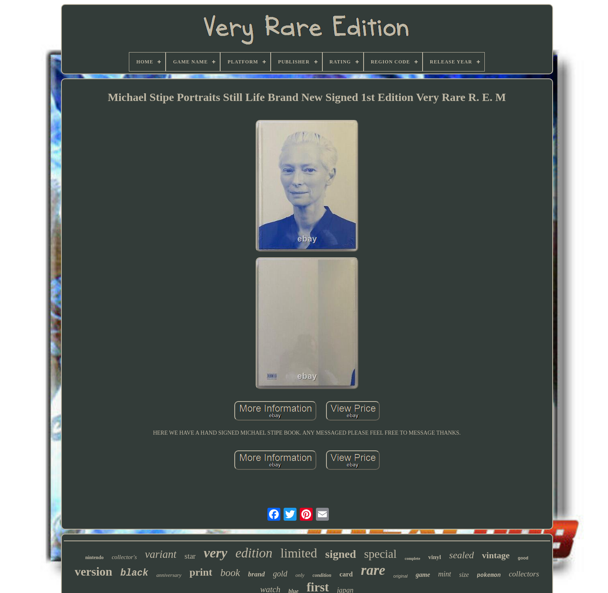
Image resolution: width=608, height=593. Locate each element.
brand (256, 574)
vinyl (434, 557)
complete (412, 558)
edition (254, 553)
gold (280, 573)
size (464, 574)
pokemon (489, 575)
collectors (524, 574)
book (230, 572)
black (134, 573)
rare (373, 570)
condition (322, 575)
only (299, 575)
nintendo (94, 557)
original (400, 576)
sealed (461, 555)
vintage (495, 555)
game (423, 574)
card (346, 574)
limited (298, 553)
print (200, 572)
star (190, 556)
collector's (124, 557)
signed (340, 554)
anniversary (168, 575)
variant (161, 554)
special (380, 553)
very (215, 552)
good (523, 558)
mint (444, 574)
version (93, 571)
